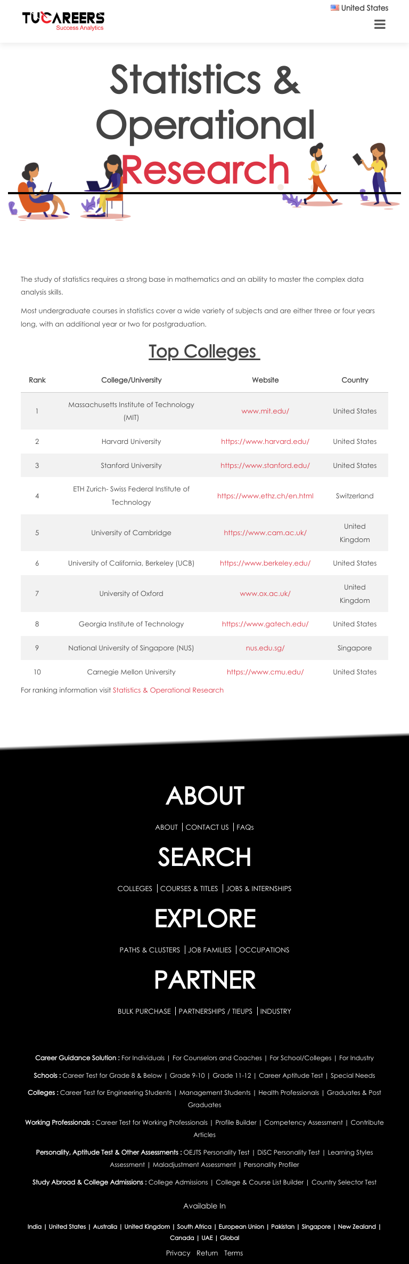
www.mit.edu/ (265, 411)
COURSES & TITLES (189, 888)
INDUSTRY (275, 1011)
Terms (233, 1252)
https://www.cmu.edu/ (265, 671)
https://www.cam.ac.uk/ (265, 532)
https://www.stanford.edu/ (265, 465)
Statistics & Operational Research (168, 690)
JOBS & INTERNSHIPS (259, 888)
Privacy (178, 1252)
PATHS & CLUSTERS (151, 949)
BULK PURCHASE (145, 1011)
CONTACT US (206, 827)
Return (207, 1252)
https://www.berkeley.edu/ (265, 563)
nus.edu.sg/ (265, 647)
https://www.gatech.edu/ (265, 623)
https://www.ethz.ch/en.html (265, 495)
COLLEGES (134, 888)
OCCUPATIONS (264, 949)
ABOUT (166, 827)
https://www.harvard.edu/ (265, 441)
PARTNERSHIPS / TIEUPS (216, 1011)
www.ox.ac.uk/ (265, 593)
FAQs (244, 827)
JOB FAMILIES (210, 949)
